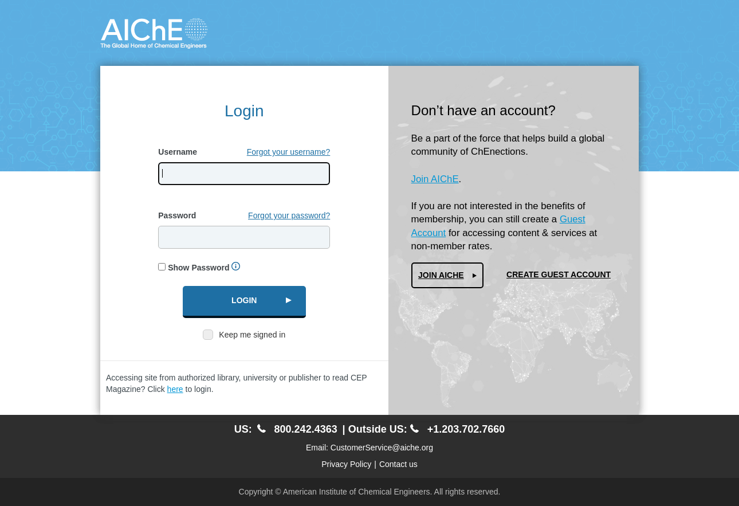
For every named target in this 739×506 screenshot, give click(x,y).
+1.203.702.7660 (457, 429)
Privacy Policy (346, 464)
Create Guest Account (558, 274)
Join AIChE (435, 179)
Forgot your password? (289, 215)
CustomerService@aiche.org (382, 447)
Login (244, 300)
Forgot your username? (289, 151)
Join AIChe (441, 275)
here (175, 389)
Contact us (398, 464)
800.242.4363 (297, 429)
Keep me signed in (252, 334)
